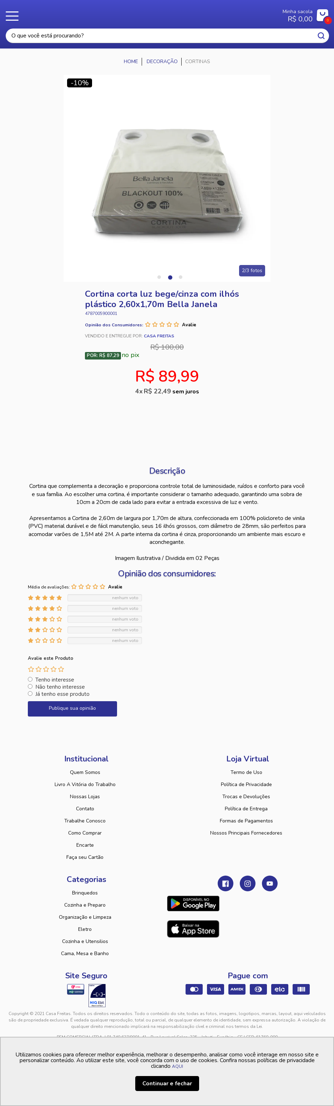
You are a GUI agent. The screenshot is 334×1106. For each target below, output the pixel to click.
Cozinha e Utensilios (85, 941)
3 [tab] (180, 277)
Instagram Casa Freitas (247, 883)
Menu (14, 16)
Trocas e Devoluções (246, 796)
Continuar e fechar (167, 1083)
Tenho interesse (54, 679)
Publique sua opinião (72, 708)
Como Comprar (85, 833)
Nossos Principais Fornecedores (246, 833)
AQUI (177, 1066)
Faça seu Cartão (84, 857)
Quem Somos (85, 772)
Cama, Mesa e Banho (85, 953)
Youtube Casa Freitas (270, 883)
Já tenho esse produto (62, 694)
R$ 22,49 (171, 391)
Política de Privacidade (246, 784)
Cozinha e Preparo (85, 905)
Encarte (85, 845)
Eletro (85, 929)
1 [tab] (159, 277)
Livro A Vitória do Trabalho (85, 784)
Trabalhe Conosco (85, 820)
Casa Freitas (145, 13)
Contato (85, 808)
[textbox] (167, 36)
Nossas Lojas (85, 796)
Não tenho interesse (60, 686)
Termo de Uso (246, 772)
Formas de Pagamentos (246, 820)
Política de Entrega (246, 808)
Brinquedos (85, 893)
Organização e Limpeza (85, 917)
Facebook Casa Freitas (225, 883)
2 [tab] (169, 277)
